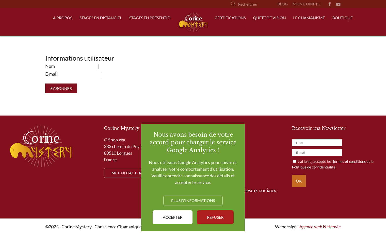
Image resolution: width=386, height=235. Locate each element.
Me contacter (126, 172)
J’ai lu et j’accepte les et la (333, 164)
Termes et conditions (349, 161)
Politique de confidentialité (314, 167)
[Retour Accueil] (193, 22)
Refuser (215, 217)
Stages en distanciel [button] (101, 17)
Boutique (342, 17)
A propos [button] (62, 17)
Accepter (172, 217)
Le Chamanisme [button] (309, 17)
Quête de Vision (269, 17)
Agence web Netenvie (320, 226)
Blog (282, 3)
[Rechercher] (249, 4)
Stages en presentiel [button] (150, 17)
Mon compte (306, 3)
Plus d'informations (193, 200)
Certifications (230, 17)
